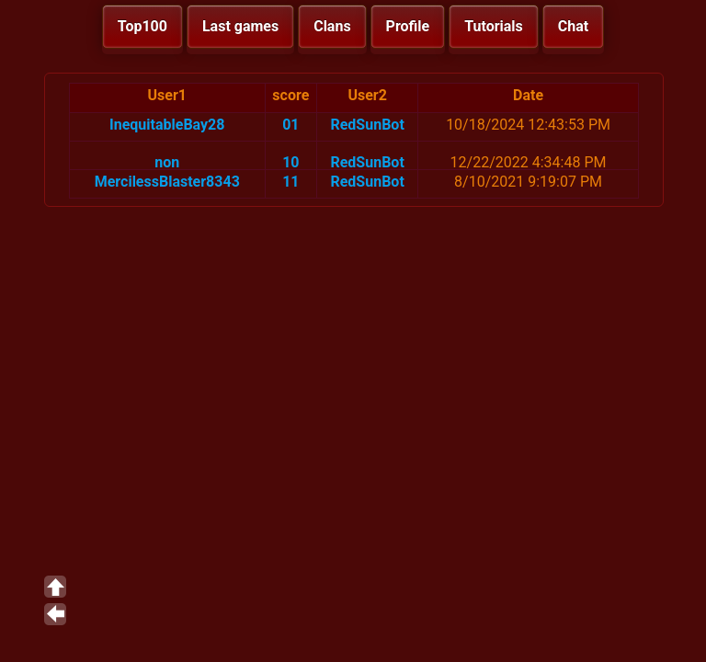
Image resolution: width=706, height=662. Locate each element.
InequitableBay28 (166, 124)
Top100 (142, 26)
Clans (331, 26)
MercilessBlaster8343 (167, 181)
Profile (408, 26)
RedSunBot (367, 124)
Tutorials (493, 26)
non (166, 162)
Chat (573, 26)
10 (290, 162)
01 (290, 124)
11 (290, 181)
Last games (240, 26)
